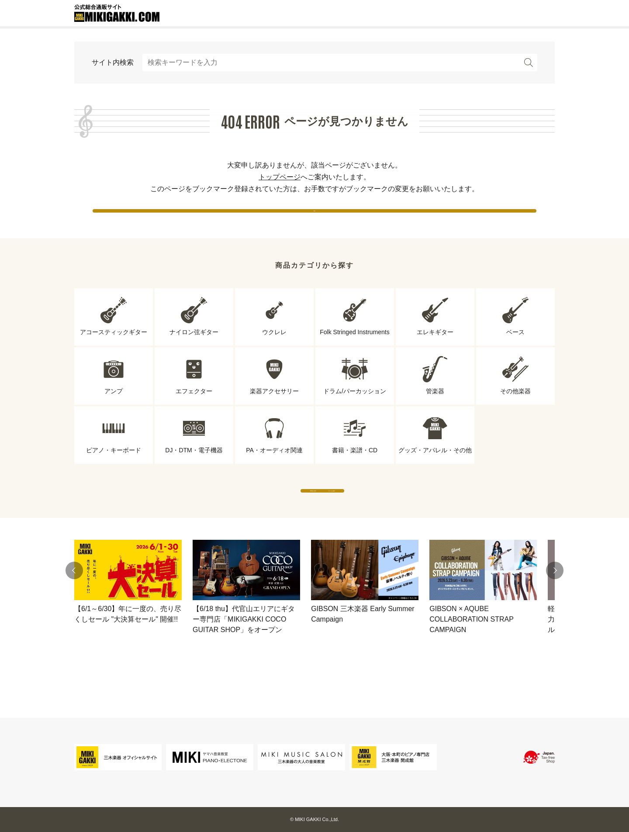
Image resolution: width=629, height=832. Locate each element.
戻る (314, 218)
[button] (74, 604)
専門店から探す (233, 516)
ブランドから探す (395, 516)
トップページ (280, 177)
